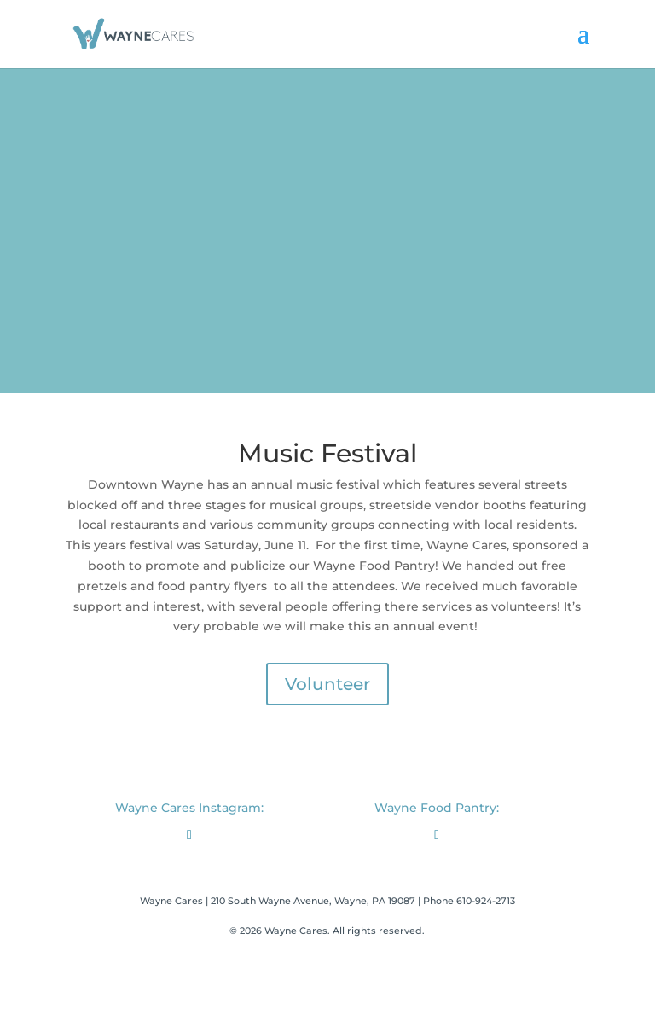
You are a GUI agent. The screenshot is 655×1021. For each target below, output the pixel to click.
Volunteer (327, 684)
